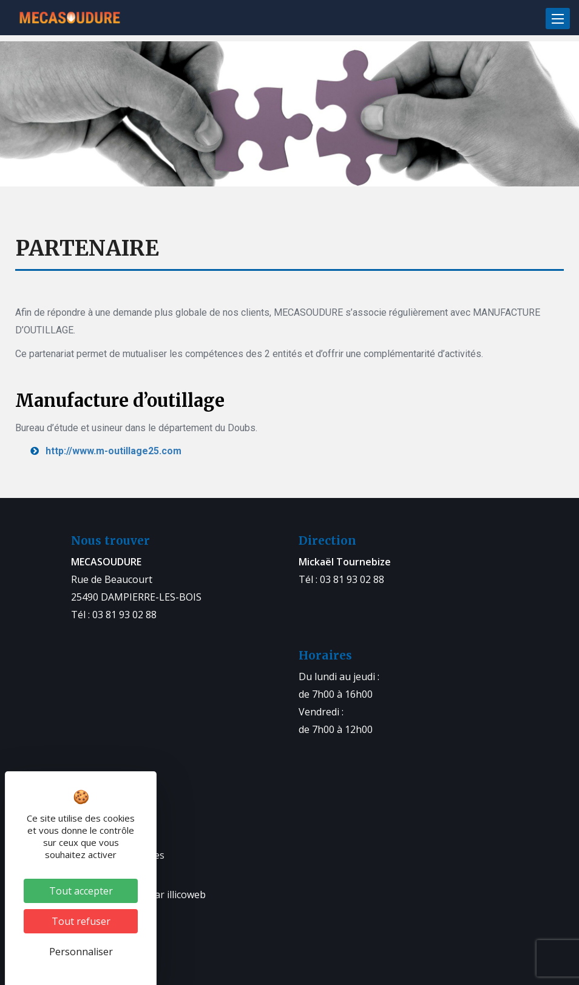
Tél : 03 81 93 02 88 (114, 614)
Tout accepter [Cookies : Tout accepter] (81, 891)
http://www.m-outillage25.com (113, 451)
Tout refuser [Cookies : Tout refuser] (81, 921)
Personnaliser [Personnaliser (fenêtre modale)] (81, 951)
